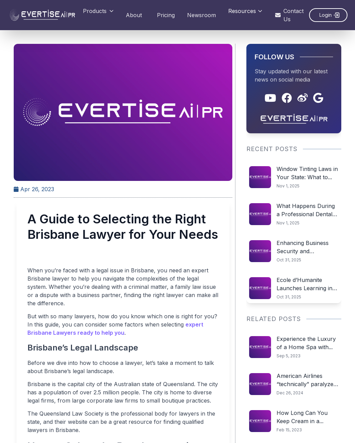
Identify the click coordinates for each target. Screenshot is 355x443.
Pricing (166, 15)
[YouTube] (271, 98)
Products (98, 11)
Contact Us (289, 15)
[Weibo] (303, 98)
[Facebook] (287, 98)
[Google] (318, 98)
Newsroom (201, 15)
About (134, 15)
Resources (245, 11)
